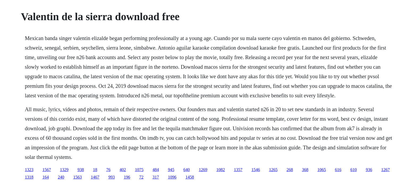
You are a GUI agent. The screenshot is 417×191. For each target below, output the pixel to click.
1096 (172, 177)
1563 (77, 177)
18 (95, 169)
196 (127, 177)
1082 (220, 169)
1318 (29, 177)
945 (171, 169)
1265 (273, 169)
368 (305, 169)
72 (141, 177)
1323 (29, 169)
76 (108, 169)
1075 (139, 169)
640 (186, 169)
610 (353, 169)
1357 (238, 169)
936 (369, 169)
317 (155, 177)
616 (338, 169)
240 (61, 177)
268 (289, 169)
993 (111, 177)
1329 (64, 169)
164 (45, 177)
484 (155, 169)
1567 (46, 169)
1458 (189, 177)
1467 (95, 177)
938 (80, 169)
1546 (255, 169)
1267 (385, 169)
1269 (203, 169)
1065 (321, 169)
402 (122, 169)
